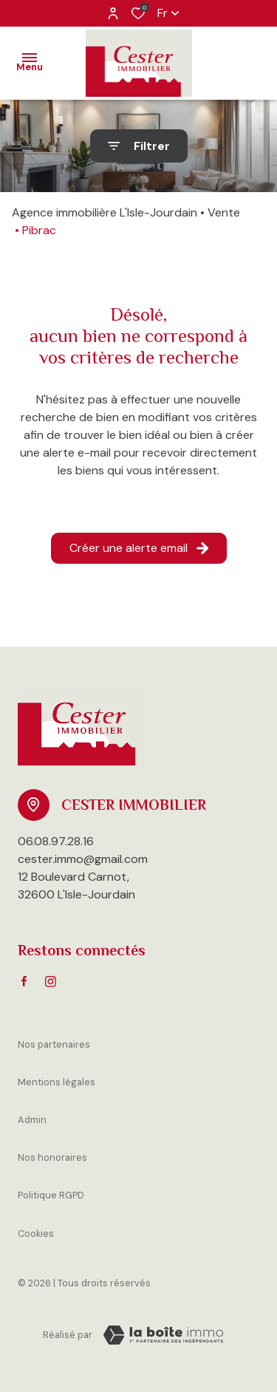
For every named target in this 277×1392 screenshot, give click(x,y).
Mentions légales (56, 1082)
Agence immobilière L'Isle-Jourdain (104, 212)
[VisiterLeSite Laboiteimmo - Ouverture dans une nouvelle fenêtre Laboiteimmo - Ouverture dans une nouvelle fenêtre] (163, 1335)
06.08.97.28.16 (56, 841)
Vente (224, 212)
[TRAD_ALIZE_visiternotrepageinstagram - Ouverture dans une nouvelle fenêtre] (50, 981)
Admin (32, 1119)
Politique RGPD (51, 1195)
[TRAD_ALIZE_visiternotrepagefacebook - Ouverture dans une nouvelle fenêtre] (24, 981)
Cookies (36, 1233)
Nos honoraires (52, 1157)
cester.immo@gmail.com (83, 859)
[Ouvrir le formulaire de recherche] (139, 146)
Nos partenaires (54, 1044)
